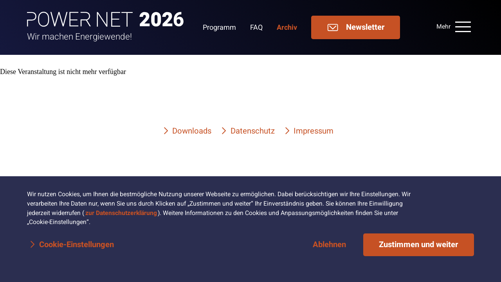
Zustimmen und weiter (418, 245)
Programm (219, 27)
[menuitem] (226, 27)
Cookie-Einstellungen (76, 245)
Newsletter (355, 28)
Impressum (313, 131)
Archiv (287, 27)
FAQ (256, 27)
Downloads (191, 131)
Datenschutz (253, 131)
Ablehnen (329, 244)
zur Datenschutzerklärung (121, 213)
